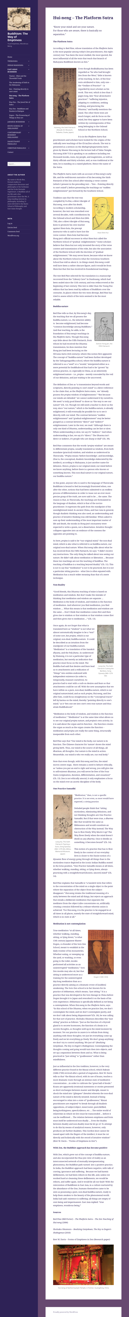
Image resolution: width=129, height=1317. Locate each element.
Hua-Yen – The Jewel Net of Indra (19, 103)
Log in (10, 223)
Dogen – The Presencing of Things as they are (19, 116)
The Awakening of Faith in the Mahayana (19, 83)
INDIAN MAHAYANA (15, 65)
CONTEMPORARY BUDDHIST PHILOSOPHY (14, 134)
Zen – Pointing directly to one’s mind (18, 90)
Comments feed (14, 231)
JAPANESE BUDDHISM (16, 122)
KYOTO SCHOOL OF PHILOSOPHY (15, 127)
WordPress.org (13, 235)
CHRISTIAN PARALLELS (17, 148)
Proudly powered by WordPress (65, 1312)
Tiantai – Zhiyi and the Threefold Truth (17, 77)
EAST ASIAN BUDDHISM (12, 70)
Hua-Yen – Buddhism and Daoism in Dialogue (18, 110)
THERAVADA (12, 61)
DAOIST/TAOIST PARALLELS (14, 142)
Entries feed (12, 227)
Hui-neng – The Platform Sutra (19, 96)
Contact (10, 152)
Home (10, 57)
